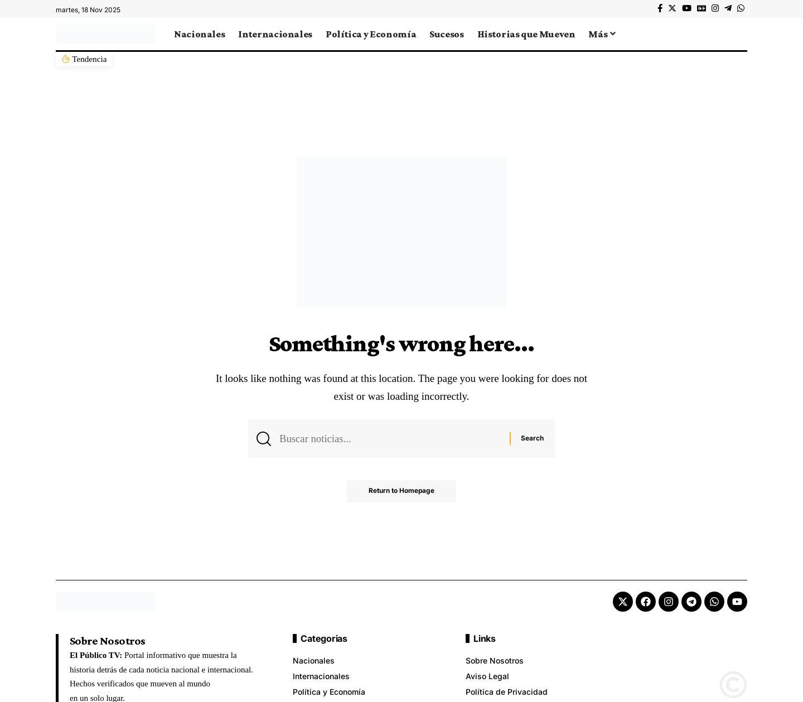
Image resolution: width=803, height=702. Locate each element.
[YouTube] (686, 8)
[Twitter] (672, 8)
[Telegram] (728, 8)
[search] (738, 34)
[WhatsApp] (740, 8)
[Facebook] (660, 8)
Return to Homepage (402, 492)
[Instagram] (715, 8)
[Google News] (701, 8)
